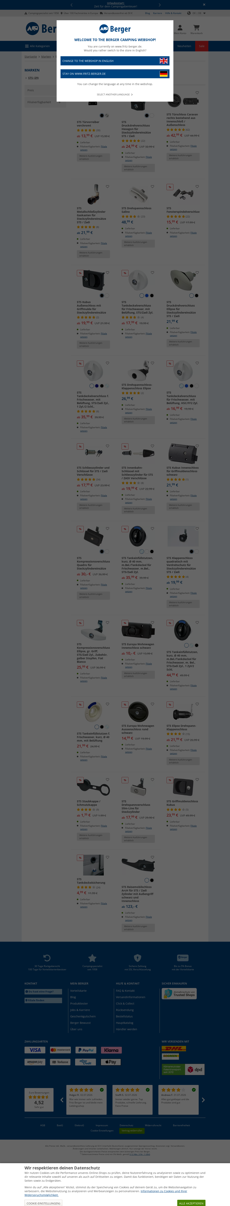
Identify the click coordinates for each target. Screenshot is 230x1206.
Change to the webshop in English (115, 61)
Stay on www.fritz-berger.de (115, 74)
